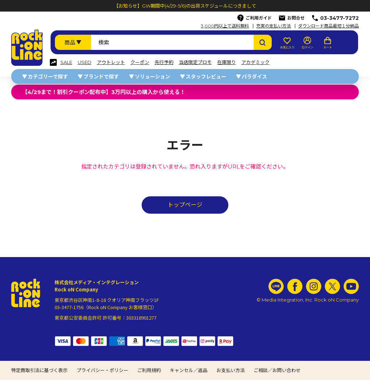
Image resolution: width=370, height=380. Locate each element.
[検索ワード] (172, 42)
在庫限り (226, 62)
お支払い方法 (230, 370)
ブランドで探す (101, 76)
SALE (66, 62)
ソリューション (152, 76)
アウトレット (111, 62)
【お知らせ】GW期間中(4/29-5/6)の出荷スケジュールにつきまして (185, 6)
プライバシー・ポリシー (102, 370)
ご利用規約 (149, 370)
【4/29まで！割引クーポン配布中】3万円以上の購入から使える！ (103, 92)
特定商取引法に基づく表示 (39, 370)
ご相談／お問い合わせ (277, 370)
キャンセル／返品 (188, 370)
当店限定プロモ (195, 62)
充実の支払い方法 (273, 26)
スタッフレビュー (206, 76)
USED (84, 62)
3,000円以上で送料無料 (225, 26)
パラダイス (254, 76)
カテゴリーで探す (48, 76)
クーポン (139, 62)
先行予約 (164, 62)
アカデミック (255, 62)
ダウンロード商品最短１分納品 (328, 26)
